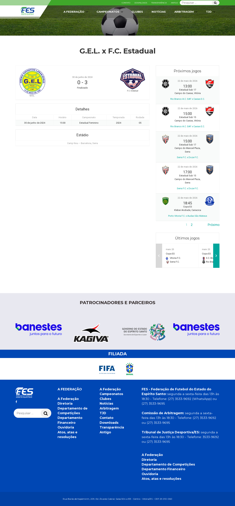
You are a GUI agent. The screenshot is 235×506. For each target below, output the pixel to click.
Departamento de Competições (168, 464)
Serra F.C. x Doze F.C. (187, 157)
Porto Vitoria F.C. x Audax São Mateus (187, 216)
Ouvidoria (66, 427)
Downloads (140, 3)
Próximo (213, 225)
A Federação (76, 12)
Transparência (159, 3)
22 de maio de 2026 (187, 81)
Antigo (174, 3)
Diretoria (65, 403)
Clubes (137, 11)
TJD (211, 12)
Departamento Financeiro (163, 469)
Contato (126, 3)
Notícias (159, 11)
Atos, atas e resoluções (161, 479)
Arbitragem (186, 12)
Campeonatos (110, 12)
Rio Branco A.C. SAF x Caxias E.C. (187, 99)
